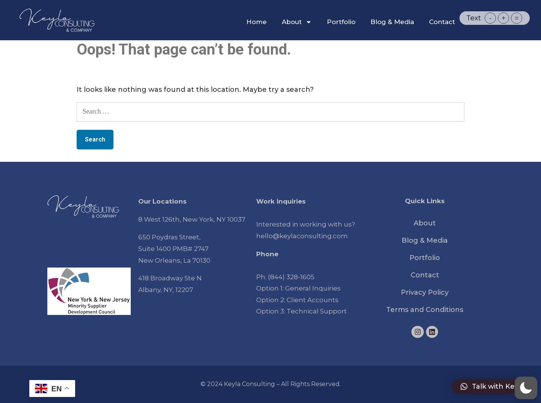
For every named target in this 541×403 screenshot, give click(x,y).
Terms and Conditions (424, 310)
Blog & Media (392, 22)
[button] (492, 386)
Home (256, 22)
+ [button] (504, 18)
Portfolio (341, 22)
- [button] (490, 18)
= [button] (517, 18)
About (297, 22)
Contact (442, 22)
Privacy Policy (425, 292)
